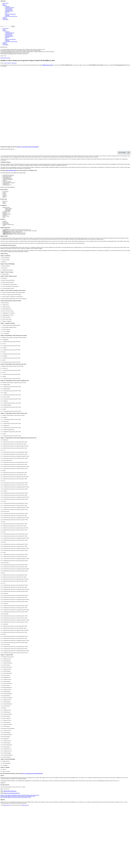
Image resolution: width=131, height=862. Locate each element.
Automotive (7, 6)
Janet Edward (14, 63)
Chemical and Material (9, 7)
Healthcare (7, 11)
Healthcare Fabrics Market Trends (32, 795)
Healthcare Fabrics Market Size (20, 795)
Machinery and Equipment (10, 14)
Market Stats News (7, 805)
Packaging (7, 15)
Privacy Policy (6, 19)
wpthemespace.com (25, 805)
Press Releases (6, 3)
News (4, 4)
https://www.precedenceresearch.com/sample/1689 (28, 146)
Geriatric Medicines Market (11, 170)
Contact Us (5, 18)
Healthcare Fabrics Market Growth (7, 795)
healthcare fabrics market (47, 65)
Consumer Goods (8, 8)
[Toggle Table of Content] (127, 153)
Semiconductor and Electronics (11, 16)
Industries (5, 5)
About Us (5, 17)
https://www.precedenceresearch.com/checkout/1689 (32, 773)
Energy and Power (8, 9)
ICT (6, 12)
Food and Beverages (9, 10)
